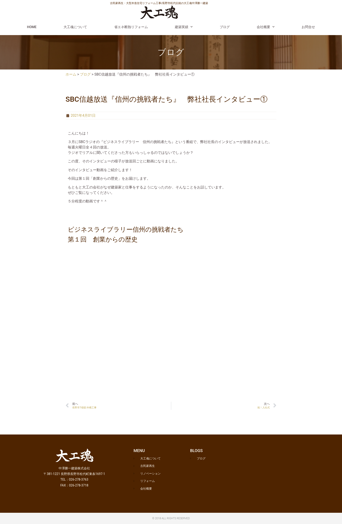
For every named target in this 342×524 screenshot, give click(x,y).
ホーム (71, 74)
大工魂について (75, 27)
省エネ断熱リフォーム (131, 27)
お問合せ (308, 27)
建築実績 (184, 26)
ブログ (225, 27)
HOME (32, 27)
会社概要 (265, 26)
